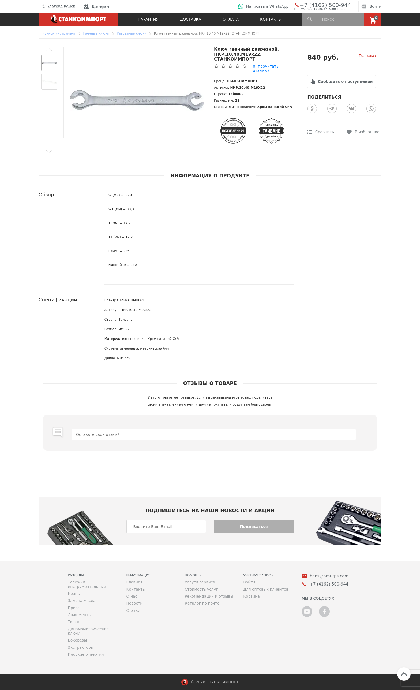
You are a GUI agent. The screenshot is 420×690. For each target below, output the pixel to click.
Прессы (75, 608)
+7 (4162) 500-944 (320, 5)
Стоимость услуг (201, 589)
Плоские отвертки (86, 654)
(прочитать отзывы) (266, 68)
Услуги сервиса (200, 582)
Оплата (231, 19)
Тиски (73, 622)
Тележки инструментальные (87, 584)
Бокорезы (77, 640)
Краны (74, 593)
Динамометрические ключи (88, 631)
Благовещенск (58, 6)
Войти (371, 6)
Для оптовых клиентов (265, 589)
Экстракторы (81, 647)
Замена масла (81, 600)
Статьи (133, 610)
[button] (49, 49)
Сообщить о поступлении (345, 81)
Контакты (271, 19)
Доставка (190, 19)
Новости (134, 603)
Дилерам (96, 6)
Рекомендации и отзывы (209, 596)
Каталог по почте (202, 603)
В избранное (367, 132)
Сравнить (324, 132)
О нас (131, 596)
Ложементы (79, 615)
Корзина (251, 596)
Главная (134, 582)
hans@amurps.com (329, 576)
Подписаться (254, 526)
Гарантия (148, 19)
